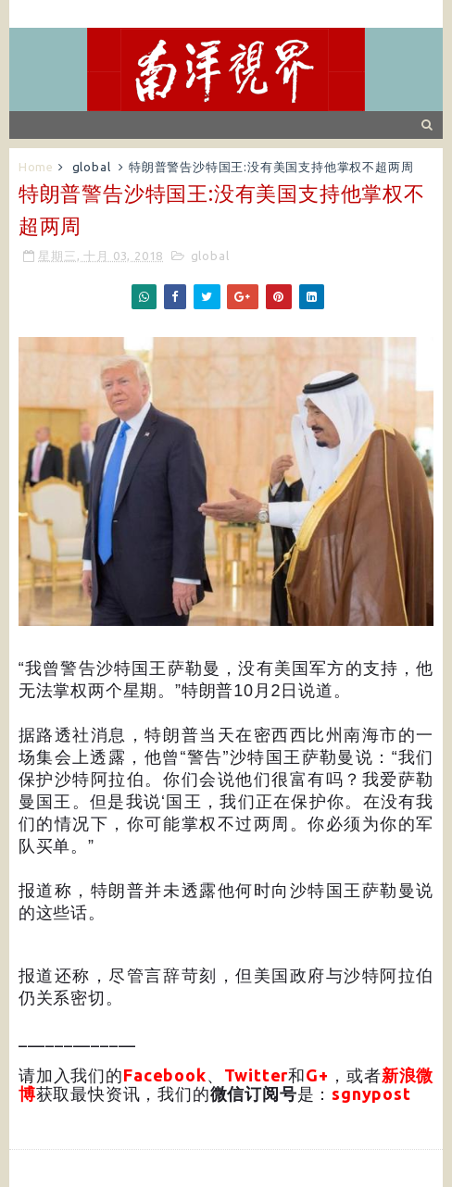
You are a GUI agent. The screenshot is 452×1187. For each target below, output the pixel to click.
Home (36, 166)
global (91, 166)
